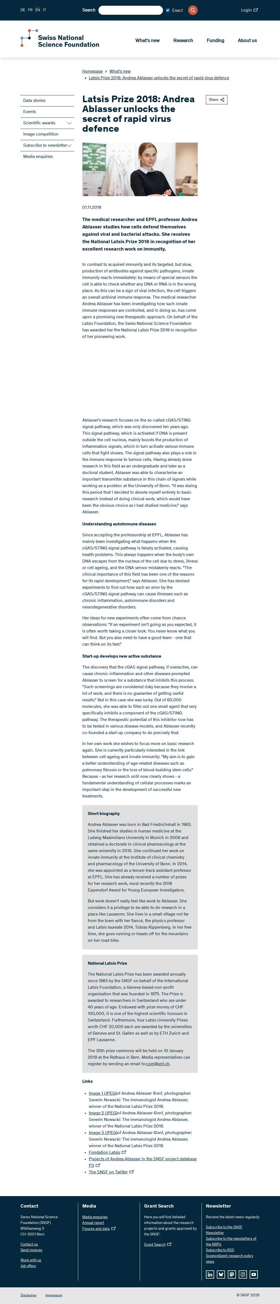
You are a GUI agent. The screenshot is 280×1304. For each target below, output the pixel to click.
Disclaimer (29, 1295)
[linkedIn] (210, 1274)
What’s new (147, 41)
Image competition (41, 134)
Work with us (31, 1260)
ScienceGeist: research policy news (229, 1259)
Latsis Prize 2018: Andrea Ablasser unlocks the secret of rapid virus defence (156, 78)
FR (30, 10)
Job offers (28, 1266)
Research (183, 41)
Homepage (92, 71)
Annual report (93, 1223)
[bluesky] (221, 1274)
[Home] (60, 46)
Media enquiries (38, 157)
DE (23, 10)
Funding (215, 41)
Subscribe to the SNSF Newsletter (224, 1230)
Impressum (53, 1295)
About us (247, 41)
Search (88, 10)
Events (29, 112)
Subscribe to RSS (220, 1250)
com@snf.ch (158, 1064)
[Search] (193, 10)
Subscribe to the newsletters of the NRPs (231, 1242)
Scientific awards (39, 123)
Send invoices (31, 1250)
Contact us (29, 1245)
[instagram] (243, 1274)
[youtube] (254, 1274)
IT (44, 10)
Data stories (34, 101)
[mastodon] (232, 1274)
